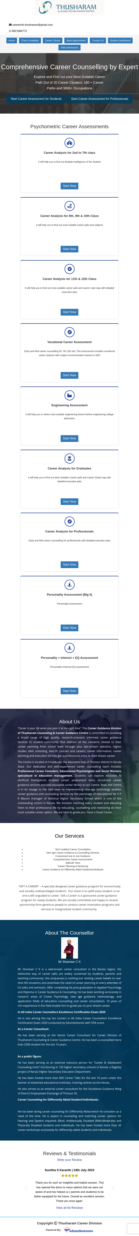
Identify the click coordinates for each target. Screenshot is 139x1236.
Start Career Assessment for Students (36, 98)
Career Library (52, 40)
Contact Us (98, 40)
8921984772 (19, 31)
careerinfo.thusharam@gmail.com (32, 24)
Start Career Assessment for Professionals (99, 98)
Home (12, 40)
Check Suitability (30, 40)
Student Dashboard (120, 40)
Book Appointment (76, 40)
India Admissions (69, 47)
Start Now (69, 186)
